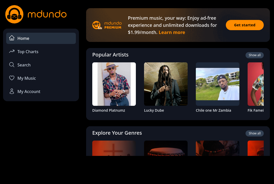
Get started (245, 24)
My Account (24, 91)
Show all (255, 55)
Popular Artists (110, 54)
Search (20, 65)
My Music (22, 78)
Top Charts (23, 51)
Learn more (172, 32)
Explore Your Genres (117, 132)
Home (19, 38)
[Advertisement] (137, 169)
